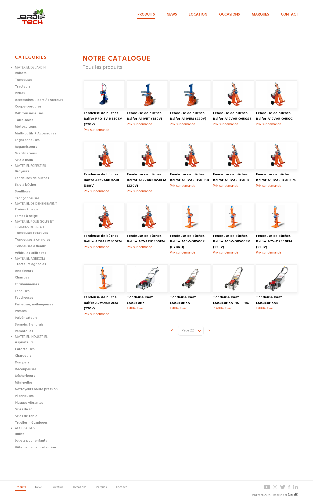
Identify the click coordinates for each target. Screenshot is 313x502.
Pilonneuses (24, 396)
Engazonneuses (27, 140)
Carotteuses (25, 349)
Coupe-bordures (28, 106)
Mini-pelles (23, 383)
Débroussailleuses (29, 113)
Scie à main (24, 160)
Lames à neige (26, 216)
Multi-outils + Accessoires (35, 133)
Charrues (22, 277)
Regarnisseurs (26, 147)
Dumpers (22, 362)
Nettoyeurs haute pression (36, 389)
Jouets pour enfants (31, 441)
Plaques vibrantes (29, 403)
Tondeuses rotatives (31, 233)
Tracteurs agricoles (30, 264)
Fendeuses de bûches (32, 178)
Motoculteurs (26, 127)
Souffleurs (23, 191)
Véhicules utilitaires (30, 253)
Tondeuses (23, 80)
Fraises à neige (26, 209)
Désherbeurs (25, 376)
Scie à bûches (25, 185)
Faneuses (22, 291)
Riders (20, 93)
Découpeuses (25, 369)
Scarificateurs (26, 153)
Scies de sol (24, 409)
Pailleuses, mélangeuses (34, 304)
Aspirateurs (24, 342)
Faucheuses (24, 298)
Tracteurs (22, 87)
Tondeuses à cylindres (32, 240)
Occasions (229, 14)
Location (198, 14)
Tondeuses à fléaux (30, 246)
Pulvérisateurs (26, 318)
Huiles (19, 434)
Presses (21, 311)
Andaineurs (24, 271)
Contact (289, 14)
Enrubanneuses (27, 284)
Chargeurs (23, 356)
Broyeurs (22, 171)
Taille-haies (24, 120)
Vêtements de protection (35, 447)
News (172, 14)
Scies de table (26, 416)
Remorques (24, 331)
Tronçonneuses (27, 198)
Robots (20, 73)
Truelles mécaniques (31, 423)
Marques (260, 14)
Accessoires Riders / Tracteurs (39, 100)
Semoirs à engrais (29, 325)
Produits (146, 14)
